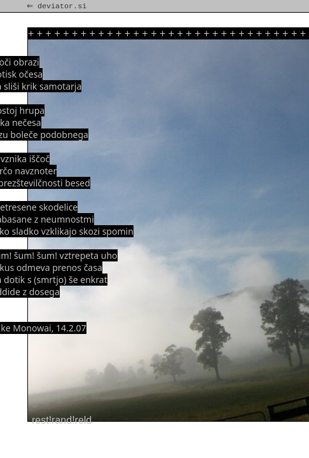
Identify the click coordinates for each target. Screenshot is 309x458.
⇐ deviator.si (58, 6)
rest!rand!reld (62, 420)
